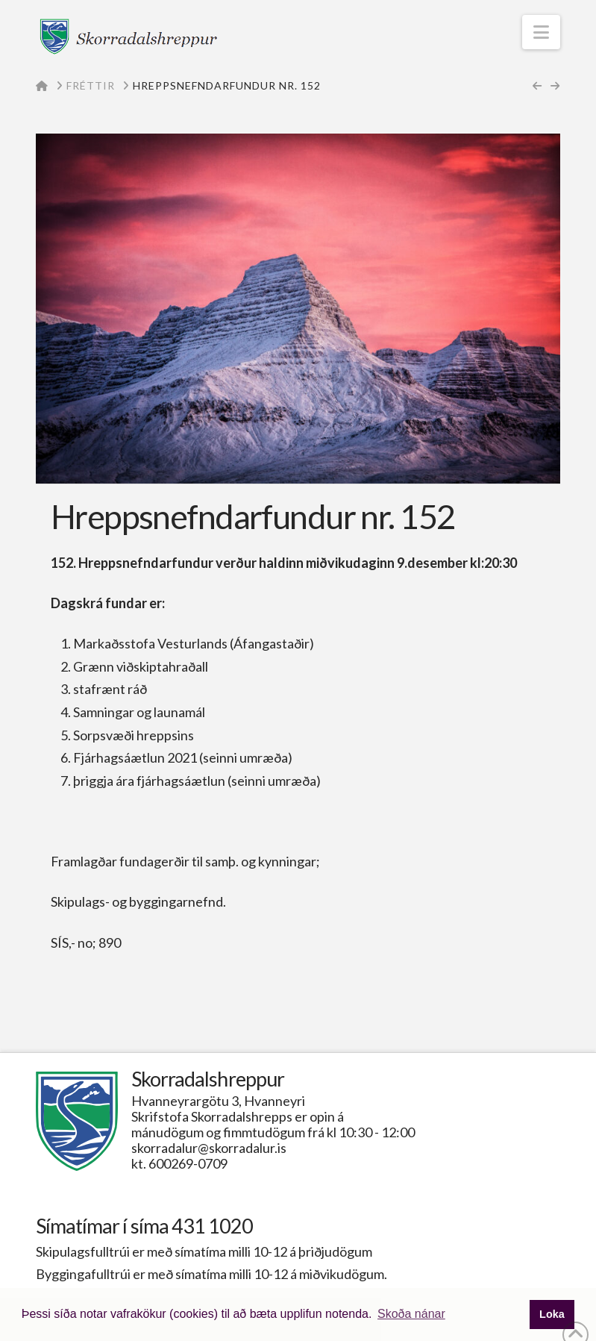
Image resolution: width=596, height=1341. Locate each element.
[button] (541, 32)
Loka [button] (552, 1314)
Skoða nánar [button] (411, 1313)
